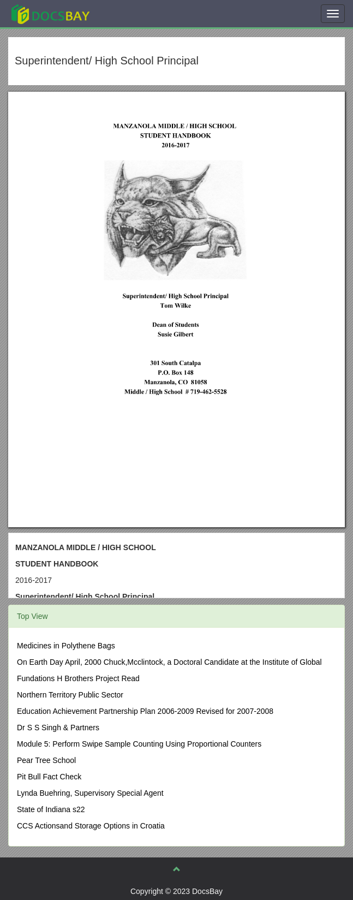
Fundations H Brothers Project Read (78, 678)
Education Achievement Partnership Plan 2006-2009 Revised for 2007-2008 (145, 711)
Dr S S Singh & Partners (58, 727)
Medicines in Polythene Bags (66, 645)
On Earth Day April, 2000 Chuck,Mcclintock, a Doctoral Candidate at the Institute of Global (169, 662)
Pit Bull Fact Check (49, 776)
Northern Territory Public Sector (70, 694)
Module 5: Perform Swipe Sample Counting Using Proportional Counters (139, 744)
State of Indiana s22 (51, 809)
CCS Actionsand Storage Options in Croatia (91, 825)
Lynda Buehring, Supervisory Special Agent (90, 793)
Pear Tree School (46, 760)
